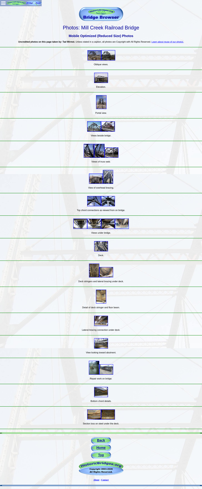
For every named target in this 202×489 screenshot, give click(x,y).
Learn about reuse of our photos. (167, 42)
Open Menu (3, 3)
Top (101, 455)
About (96, 480)
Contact (105, 480)
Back (101, 440)
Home (101, 447)
